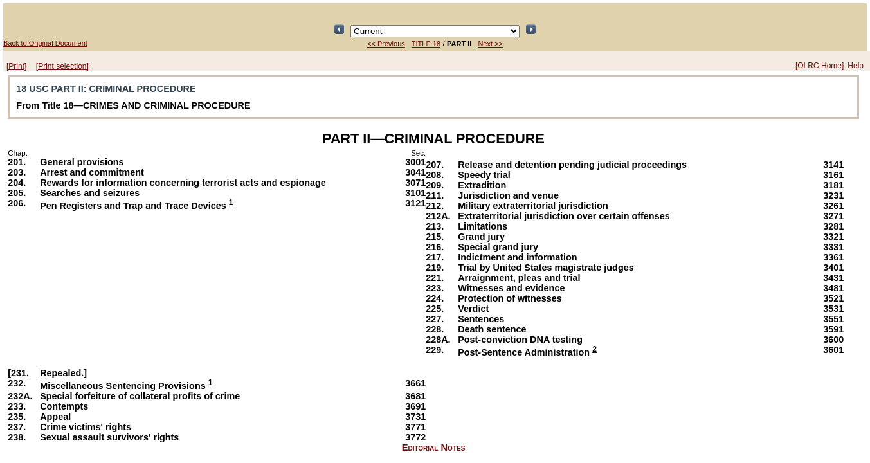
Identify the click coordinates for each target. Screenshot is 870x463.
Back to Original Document (45, 43)
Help (855, 65)
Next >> (490, 44)
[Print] (16, 66)
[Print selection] (62, 66)
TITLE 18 (426, 44)
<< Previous (386, 44)
